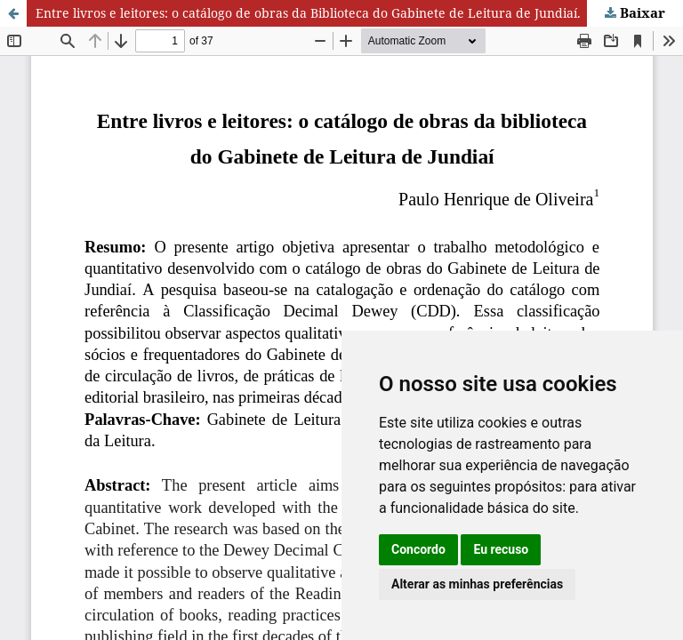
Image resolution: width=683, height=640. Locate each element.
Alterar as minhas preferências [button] (477, 584)
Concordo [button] (418, 549)
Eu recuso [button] (500, 549)
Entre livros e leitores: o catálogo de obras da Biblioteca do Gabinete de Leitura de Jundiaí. (308, 12)
